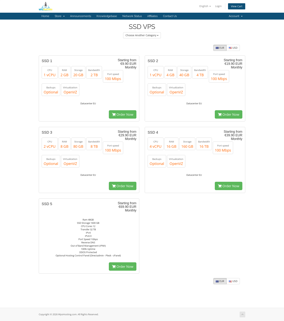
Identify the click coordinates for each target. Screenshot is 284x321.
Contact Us (170, 16)
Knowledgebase (107, 16)
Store (60, 16)
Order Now (122, 114)
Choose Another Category (142, 35)
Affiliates (152, 16)
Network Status (132, 16)
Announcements (80, 16)
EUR (220, 47)
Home (45, 16)
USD (233, 47)
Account (236, 16)
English (205, 6)
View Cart (236, 6)
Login (218, 6)
